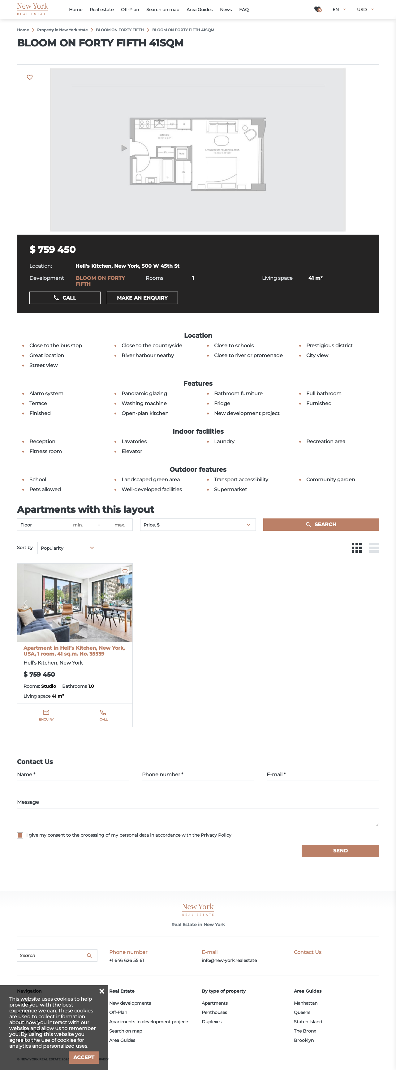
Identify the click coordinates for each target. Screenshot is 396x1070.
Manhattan (305, 1003)
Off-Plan (118, 1012)
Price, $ (152, 525)
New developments (130, 1003)
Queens (302, 1012)
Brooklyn (304, 1040)
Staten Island (308, 1022)
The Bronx (305, 1031)
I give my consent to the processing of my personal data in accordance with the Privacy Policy (128, 835)
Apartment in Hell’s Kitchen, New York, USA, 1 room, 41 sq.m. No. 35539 (74, 651)
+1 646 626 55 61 (126, 960)
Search (325, 524)
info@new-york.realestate (229, 960)
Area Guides (122, 1040)
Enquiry (46, 719)
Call (69, 298)
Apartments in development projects (149, 1022)
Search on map (125, 1031)
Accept (83, 1057)
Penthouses (214, 1012)
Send (340, 851)
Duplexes (212, 1022)
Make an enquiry (142, 298)
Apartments (215, 1003)
